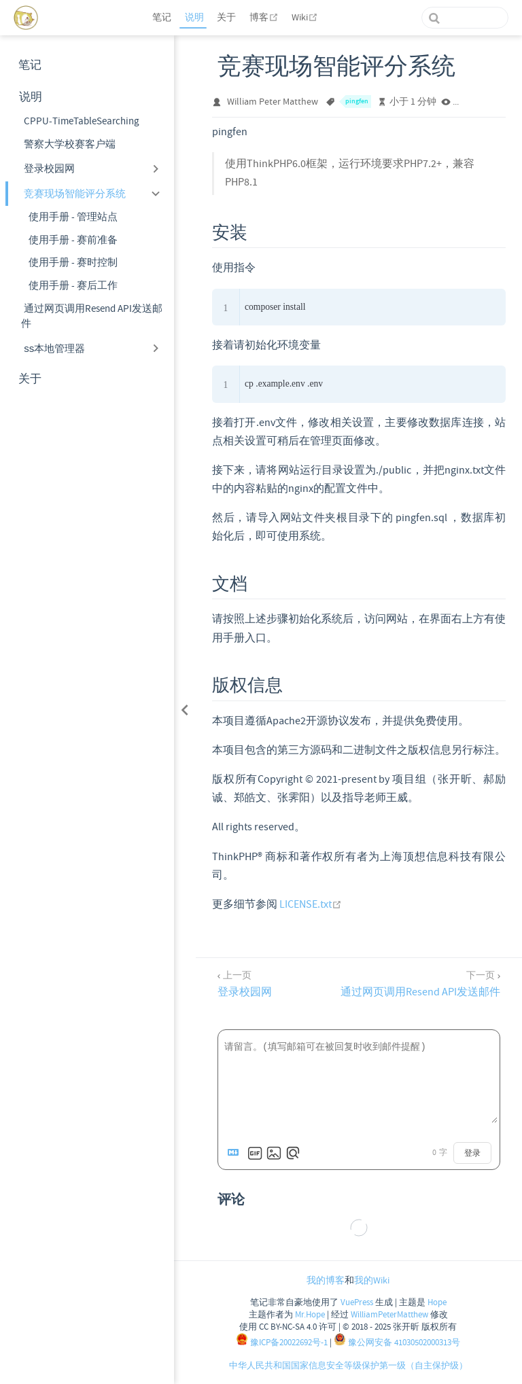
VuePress (356, 1302)
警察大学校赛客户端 (70, 144)
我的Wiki (371, 1281)
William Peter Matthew (272, 102)
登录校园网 (49, 168)
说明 (194, 18)
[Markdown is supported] (236, 1153)
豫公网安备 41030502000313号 (397, 1342)
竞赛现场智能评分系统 (75, 193)
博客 (265, 18)
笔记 (161, 18)
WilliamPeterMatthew (389, 1314)
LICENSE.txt (310, 904)
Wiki (306, 18)
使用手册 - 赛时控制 (73, 262)
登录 (472, 1153)
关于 (226, 18)
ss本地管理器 (54, 348)
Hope (436, 1302)
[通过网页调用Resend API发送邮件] (422, 982)
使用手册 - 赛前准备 (73, 240)
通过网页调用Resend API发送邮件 (91, 316)
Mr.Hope (310, 1314)
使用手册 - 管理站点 (73, 217)
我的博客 (326, 1281)
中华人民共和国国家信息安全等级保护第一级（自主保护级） (348, 1365)
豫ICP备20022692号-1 (282, 1342)
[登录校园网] (243, 982)
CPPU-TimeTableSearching (81, 121)
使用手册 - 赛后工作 (73, 285)
